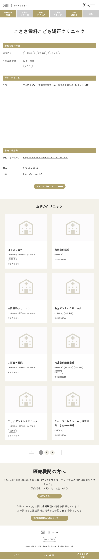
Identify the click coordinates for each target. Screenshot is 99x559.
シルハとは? (49, 555)
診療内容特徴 (8, 13)
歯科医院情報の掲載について (45, 518)
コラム (16, 555)
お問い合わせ (46, 496)
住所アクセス (41, 13)
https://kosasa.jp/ (32, 174)
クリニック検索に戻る (46, 186)
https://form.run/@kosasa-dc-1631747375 (45, 158)
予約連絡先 (74, 13)
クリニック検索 (82, 555)
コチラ (64, 488)
